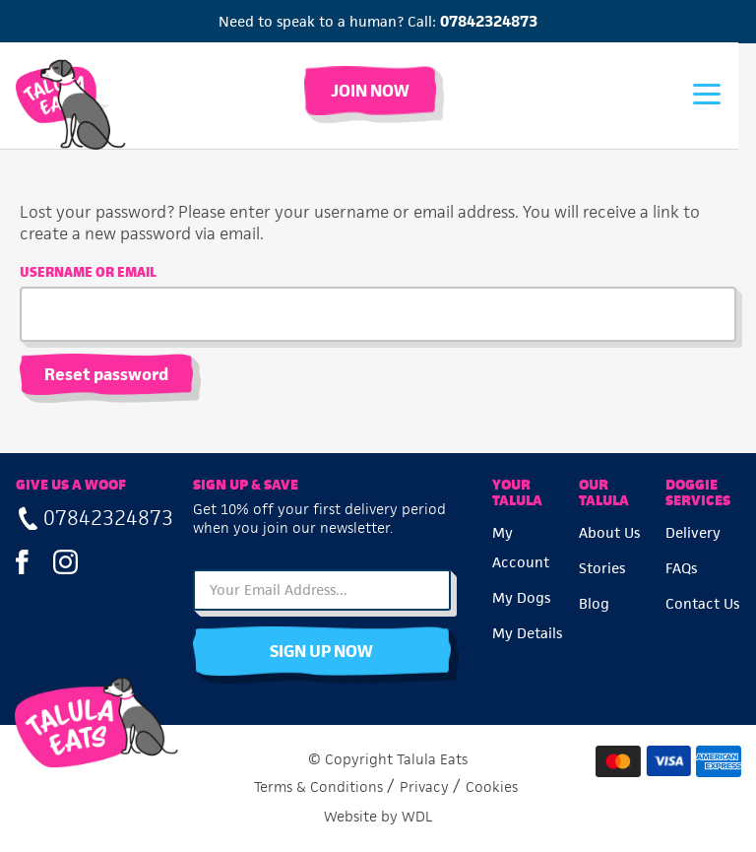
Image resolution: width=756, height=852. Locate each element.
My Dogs (521, 597)
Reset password (106, 374)
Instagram (65, 561)
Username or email (88, 272)
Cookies (492, 786)
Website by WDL (378, 816)
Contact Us (702, 603)
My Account (520, 547)
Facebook (22, 561)
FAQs (681, 567)
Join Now (378, 90)
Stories (602, 567)
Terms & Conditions (318, 786)
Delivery (693, 532)
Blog (594, 603)
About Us (609, 532)
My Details (527, 632)
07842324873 (488, 21)
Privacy (424, 786)
